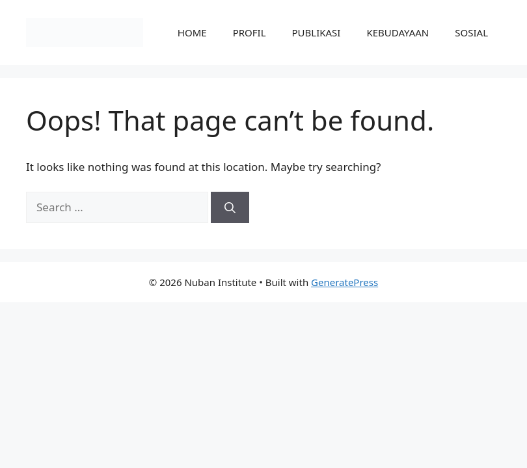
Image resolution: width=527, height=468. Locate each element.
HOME (192, 32)
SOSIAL (471, 32)
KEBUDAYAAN (397, 32)
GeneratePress (344, 282)
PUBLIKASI (316, 32)
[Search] (230, 207)
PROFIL (249, 32)
